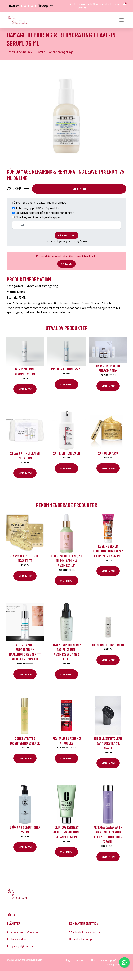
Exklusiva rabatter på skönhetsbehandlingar (45, 213)
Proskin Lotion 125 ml (66, 369)
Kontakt (80, 960)
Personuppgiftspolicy (112, 960)
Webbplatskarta (115, 964)
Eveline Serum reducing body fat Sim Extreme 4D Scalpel (108, 551)
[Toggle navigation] (121, 20)
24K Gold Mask (108, 453)
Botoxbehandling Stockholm (24, 932)
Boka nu (66, 264)
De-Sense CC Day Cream (108, 645)
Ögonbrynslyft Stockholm (23, 946)
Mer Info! (79, 189)
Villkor (92, 960)
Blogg (67, 960)
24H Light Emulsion (66, 453)
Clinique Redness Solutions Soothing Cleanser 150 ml (66, 832)
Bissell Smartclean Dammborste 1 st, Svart (108, 743)
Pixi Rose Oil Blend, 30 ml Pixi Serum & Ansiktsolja (66, 561)
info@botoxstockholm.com (103, 4)
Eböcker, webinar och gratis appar (38, 217)
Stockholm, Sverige (83, 939)
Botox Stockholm (18, 52)
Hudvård (39, 52)
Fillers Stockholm (18, 939)
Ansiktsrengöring (61, 52)
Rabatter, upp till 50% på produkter (39, 208)
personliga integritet (60, 241)
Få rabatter (66, 235)
